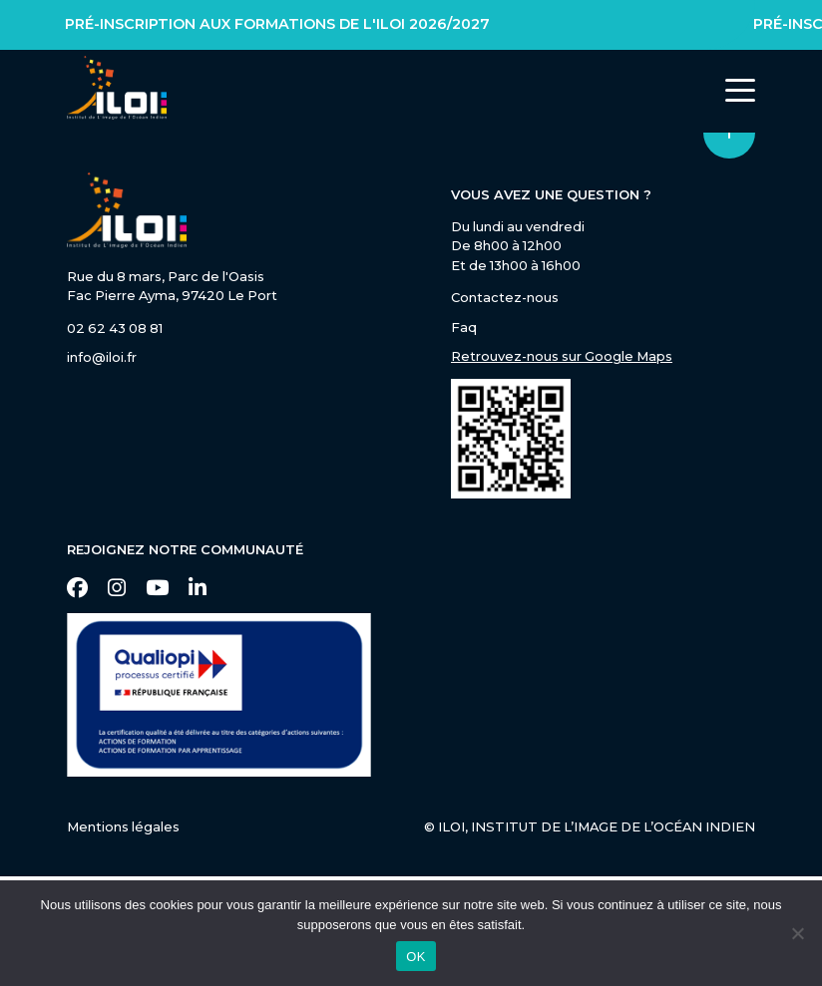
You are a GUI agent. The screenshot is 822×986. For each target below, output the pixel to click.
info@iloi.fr (102, 357)
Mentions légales (123, 826)
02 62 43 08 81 (115, 328)
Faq (464, 327)
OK (415, 956)
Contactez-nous (505, 297)
